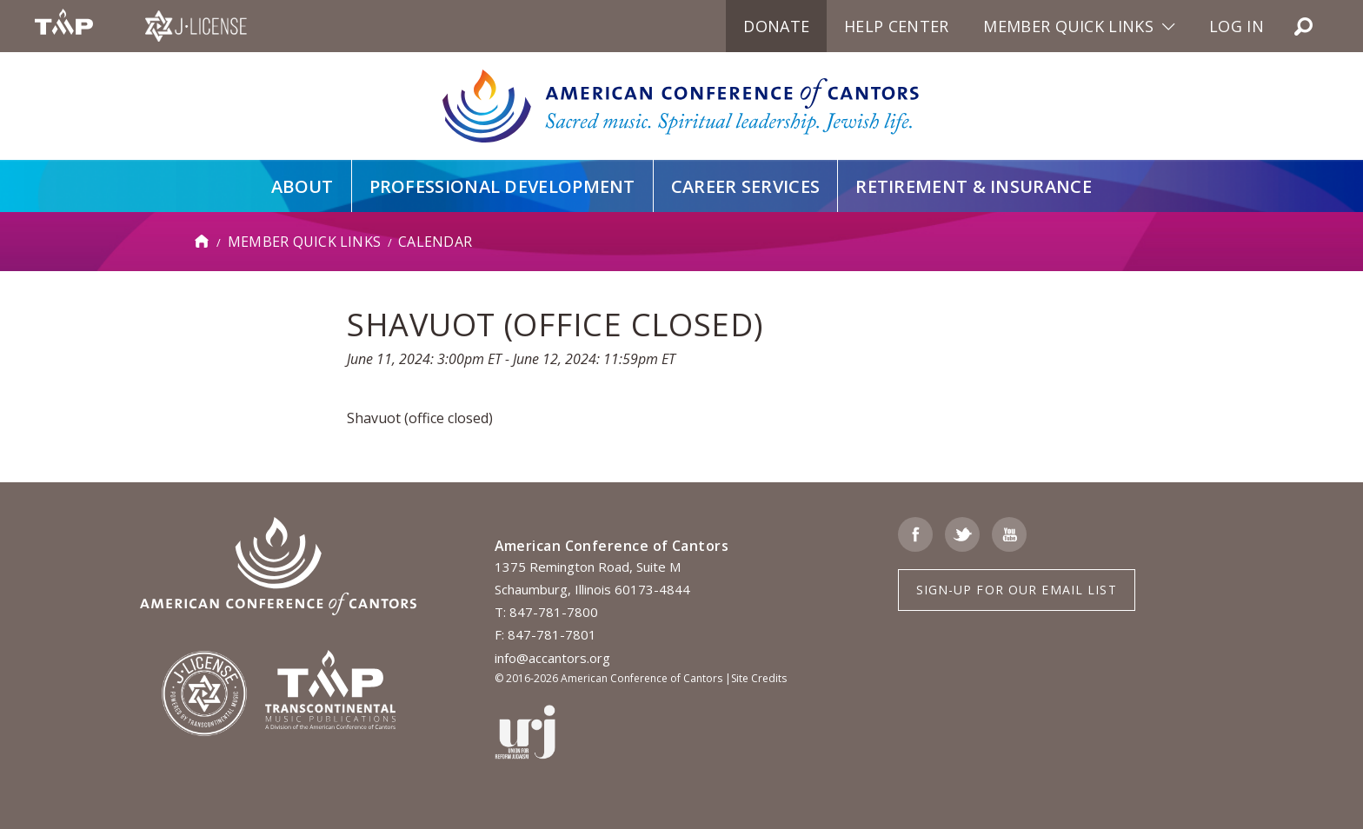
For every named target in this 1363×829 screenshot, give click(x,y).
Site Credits (759, 678)
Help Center (896, 26)
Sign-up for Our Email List (1016, 589)
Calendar (435, 241)
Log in (1236, 26)
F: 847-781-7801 (545, 634)
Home (202, 241)
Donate (776, 26)
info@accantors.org (552, 658)
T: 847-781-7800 (546, 611)
